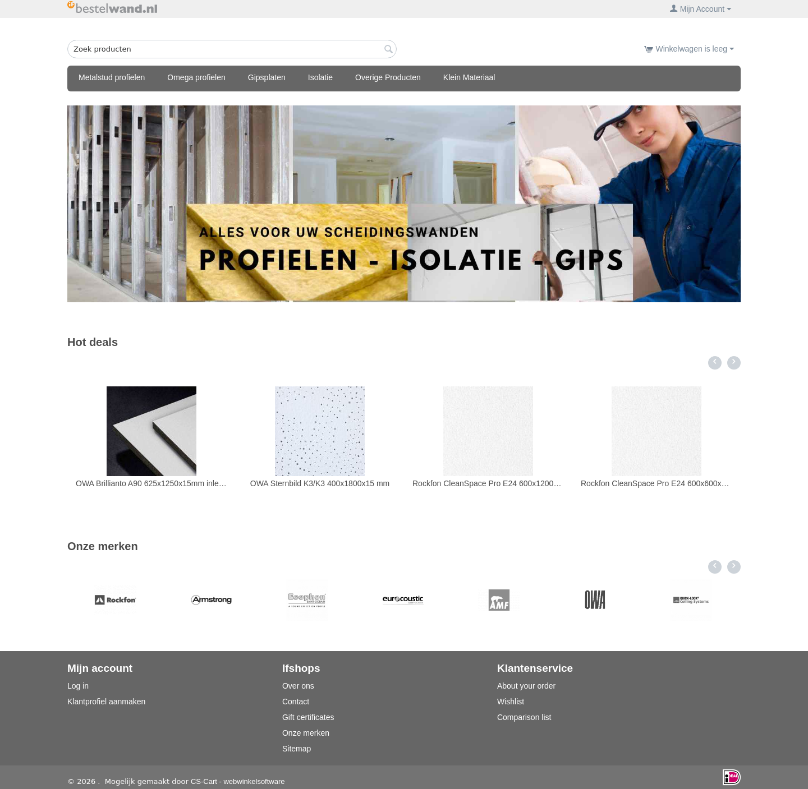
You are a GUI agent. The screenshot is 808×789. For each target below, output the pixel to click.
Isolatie (320, 77)
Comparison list (524, 717)
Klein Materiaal (469, 77)
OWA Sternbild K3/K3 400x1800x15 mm (320, 483)
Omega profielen (196, 77)
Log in (78, 685)
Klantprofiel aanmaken (106, 701)
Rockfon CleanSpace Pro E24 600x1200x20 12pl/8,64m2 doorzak (488, 483)
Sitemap (296, 748)
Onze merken (305, 732)
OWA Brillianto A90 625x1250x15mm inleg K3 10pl (151, 483)
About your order (526, 685)
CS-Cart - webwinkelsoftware (238, 781)
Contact (295, 701)
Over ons (298, 685)
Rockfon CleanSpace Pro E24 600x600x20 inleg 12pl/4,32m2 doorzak (656, 483)
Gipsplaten (267, 77)
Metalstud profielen (112, 77)
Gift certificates (308, 717)
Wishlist (510, 701)
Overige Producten (388, 77)
